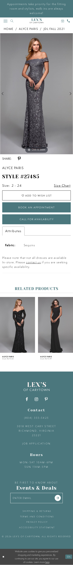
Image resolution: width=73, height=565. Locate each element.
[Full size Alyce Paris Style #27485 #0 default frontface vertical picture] (36, 93)
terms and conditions (37, 516)
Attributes (13, 231)
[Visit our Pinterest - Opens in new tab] (46, 400)
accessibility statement (37, 527)
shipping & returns (37, 511)
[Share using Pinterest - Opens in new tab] (19, 159)
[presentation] (17, 325)
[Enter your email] (36, 498)
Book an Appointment (36, 207)
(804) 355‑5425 (36, 418)
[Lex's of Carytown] (37, 20)
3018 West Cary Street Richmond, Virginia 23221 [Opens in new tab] (36, 431)
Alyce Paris (28, 29)
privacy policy (37, 522)
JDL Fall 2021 (54, 29)
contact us (33, 262)
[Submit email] (58, 498)
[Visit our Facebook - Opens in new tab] (27, 400)
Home (9, 29)
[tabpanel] (36, 93)
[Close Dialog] (3, 557)
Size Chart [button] (62, 185)
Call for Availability (37, 219)
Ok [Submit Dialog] (69, 557)
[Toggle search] (12, 21)
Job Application (36, 444)
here (47, 562)
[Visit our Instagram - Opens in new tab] (36, 400)
